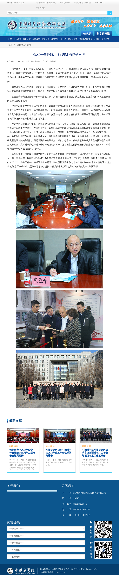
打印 (45, 61)
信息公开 (105, 39)
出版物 (97, 39)
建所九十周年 (65, 3)
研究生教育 (72, 39)
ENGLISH (99, 3)
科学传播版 (103, 33)
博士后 (63, 39)
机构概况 (17, 39)
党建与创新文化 (85, 39)
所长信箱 (87, 3)
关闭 (53, 61)
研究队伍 (45, 39)
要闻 (29, 45)
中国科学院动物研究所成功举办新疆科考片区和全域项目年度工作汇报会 (95, 453)
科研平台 (55, 39)
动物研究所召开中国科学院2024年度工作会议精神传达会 (58, 453)
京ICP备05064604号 (89, 569)
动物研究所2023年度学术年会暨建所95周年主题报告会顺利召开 (22, 453)
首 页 (10, 39)
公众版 (87, 33)
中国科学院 (40, 8)
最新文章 (15, 421)
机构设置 (27, 39)
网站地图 (77, 3)
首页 (10, 45)
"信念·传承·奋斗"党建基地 (46, 3)
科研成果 (36, 39)
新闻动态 (21, 45)
